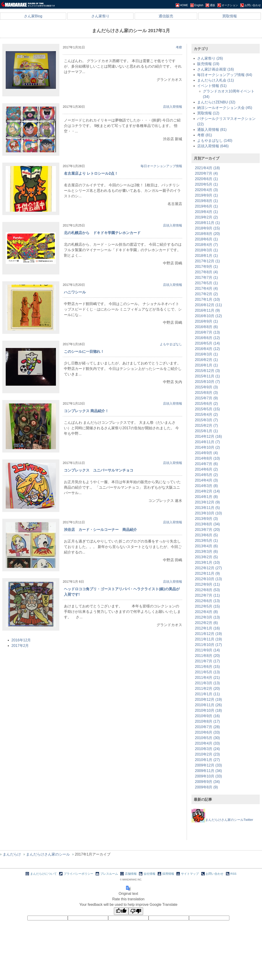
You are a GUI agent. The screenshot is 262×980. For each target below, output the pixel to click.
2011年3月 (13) (207, 683)
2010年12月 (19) (208, 699)
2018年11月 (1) (207, 223)
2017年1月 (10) (207, 299)
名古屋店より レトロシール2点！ (91, 173)
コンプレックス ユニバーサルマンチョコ (98, 470)
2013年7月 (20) (207, 530)
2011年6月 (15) (207, 667)
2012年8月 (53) (207, 590)
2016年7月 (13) (207, 332)
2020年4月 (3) (206, 190)
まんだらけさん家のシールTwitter (222, 820)
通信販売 (166, 16)
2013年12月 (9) (207, 502)
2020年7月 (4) (206, 173)
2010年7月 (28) (207, 727)
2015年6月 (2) (206, 404)
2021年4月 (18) (207, 168)
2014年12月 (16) (208, 436)
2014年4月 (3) (206, 480)
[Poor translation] (135, 911)
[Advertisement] (225, 832)
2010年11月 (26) (208, 705)
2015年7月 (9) (206, 398)
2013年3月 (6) (206, 551)
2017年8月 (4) (206, 272)
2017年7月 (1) (206, 277)
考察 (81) (204, 135)
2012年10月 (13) (208, 579)
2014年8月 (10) (207, 458)
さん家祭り (100, 16)
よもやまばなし (171, 344)
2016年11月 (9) (207, 310)
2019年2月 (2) (206, 217)
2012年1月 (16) (207, 628)
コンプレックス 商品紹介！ (86, 411)
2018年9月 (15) (207, 228)
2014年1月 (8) (206, 497)
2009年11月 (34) (208, 771)
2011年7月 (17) (207, 661)
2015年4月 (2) (206, 414)
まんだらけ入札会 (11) (215, 80)
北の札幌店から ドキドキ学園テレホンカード (102, 233)
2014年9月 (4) (206, 453)
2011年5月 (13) (207, 672)
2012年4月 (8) (206, 612)
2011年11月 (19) (208, 639)
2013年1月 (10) (207, 562)
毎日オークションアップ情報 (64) (224, 75)
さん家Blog (33, 16)
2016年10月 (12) (208, 316)
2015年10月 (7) (207, 382)
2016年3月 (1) (206, 354)
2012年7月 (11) (207, 595)
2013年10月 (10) (208, 513)
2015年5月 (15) (207, 409)
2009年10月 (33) (208, 776)
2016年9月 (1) (206, 321)
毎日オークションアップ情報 (161, 166)
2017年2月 (20, 646)
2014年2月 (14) (207, 491)
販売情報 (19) (208, 64)
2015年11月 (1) (207, 376)
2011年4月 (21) (207, 678)
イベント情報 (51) (212, 86)
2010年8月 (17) (207, 721)
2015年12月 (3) (207, 371)
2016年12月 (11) (208, 305)
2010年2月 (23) (207, 754)
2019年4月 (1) (206, 212)
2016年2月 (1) (206, 360)
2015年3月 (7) (206, 420)
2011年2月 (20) (207, 688)
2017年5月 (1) (206, 283)
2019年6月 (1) (206, 206)
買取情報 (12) (208, 113)
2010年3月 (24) (207, 749)
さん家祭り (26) (210, 58)
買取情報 (229, 16)
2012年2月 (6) (206, 623)
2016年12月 (21, 640)
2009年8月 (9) (206, 787)
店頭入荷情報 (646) (213, 146)
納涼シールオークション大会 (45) (224, 108)
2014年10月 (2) (207, 447)
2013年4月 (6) (206, 546)
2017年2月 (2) (206, 294)
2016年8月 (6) (206, 327)
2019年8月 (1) (206, 201)
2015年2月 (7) (206, 425)
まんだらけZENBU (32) (216, 102)
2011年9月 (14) (207, 650)
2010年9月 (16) (207, 716)
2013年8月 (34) (207, 524)
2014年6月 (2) (206, 469)
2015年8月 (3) (206, 393)
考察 (179, 47)
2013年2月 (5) (206, 557)
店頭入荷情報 (172, 106)
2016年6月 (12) (207, 338)
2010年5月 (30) (207, 738)
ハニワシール (75, 292)
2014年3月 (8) (206, 486)
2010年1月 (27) (207, 760)
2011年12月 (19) (208, 634)
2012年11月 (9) (207, 573)
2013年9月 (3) (206, 519)
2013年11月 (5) (207, 508)
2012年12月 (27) (208, 568)
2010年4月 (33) (207, 743)
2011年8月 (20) (207, 656)
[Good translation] (121, 911)
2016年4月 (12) (207, 349)
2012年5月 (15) (207, 606)
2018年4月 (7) (206, 245)
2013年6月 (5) (206, 535)
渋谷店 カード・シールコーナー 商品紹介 (100, 530)
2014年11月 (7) (207, 442)
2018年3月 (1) (206, 250)
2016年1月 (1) (206, 365)
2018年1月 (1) (206, 256)
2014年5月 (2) (206, 475)
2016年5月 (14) (207, 343)
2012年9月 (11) (207, 584)
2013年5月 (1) (206, 541)
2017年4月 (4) (206, 288)
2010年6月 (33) (207, 732)
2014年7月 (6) (206, 464)
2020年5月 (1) (206, 184)
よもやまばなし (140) (214, 140)
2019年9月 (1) (206, 195)
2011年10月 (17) (208, 645)
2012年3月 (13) (207, 617)
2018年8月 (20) (207, 234)
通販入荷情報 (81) (212, 130)
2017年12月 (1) (207, 261)
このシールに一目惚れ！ (84, 351)
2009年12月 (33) (208, 765)
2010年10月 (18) (208, 710)
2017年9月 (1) (206, 267)
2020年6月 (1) (206, 179)
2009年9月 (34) (207, 782)
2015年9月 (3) (206, 387)
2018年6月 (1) (206, 239)
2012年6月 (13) (207, 601)
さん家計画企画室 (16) (215, 69)
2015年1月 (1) (206, 431)
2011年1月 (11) (207, 694)
